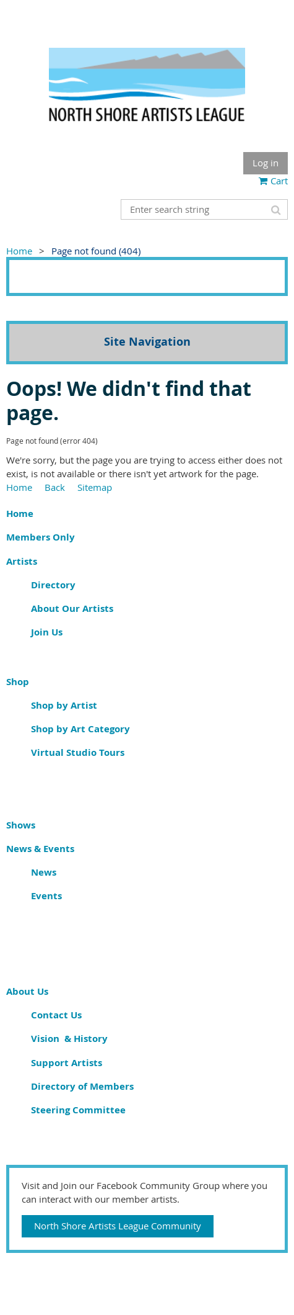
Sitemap (94, 487)
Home (19, 251)
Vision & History (69, 1038)
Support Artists (66, 1062)
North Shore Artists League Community (117, 1225)
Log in (266, 162)
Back (55, 487)
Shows (20, 825)
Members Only (40, 537)
